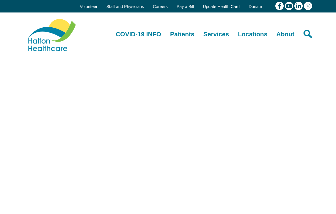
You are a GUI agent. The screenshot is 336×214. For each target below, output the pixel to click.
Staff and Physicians (125, 6)
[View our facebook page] (280, 5)
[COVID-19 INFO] (138, 34)
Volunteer (88, 6)
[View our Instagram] (308, 5)
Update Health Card (221, 6)
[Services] (216, 34)
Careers (160, 6)
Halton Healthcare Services (52, 35)
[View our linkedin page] (299, 5)
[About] (285, 34)
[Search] (307, 34)
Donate (255, 6)
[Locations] (252, 34)
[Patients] (182, 34)
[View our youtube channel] (289, 5)
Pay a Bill (185, 6)
